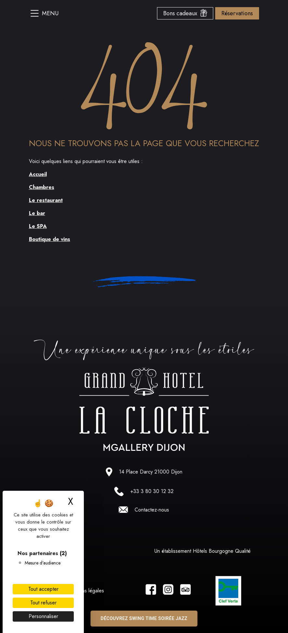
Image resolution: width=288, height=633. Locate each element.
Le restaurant (46, 200)
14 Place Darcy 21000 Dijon (150, 471)
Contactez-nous (152, 509)
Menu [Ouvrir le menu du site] (45, 13)
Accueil (38, 174)
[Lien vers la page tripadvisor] (185, 590)
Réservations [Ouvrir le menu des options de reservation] (237, 13)
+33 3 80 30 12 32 (152, 491)
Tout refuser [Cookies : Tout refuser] (43, 602)
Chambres (41, 187)
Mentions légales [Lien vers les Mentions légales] (85, 590)
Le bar (37, 213)
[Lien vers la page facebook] (151, 590)
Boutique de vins (49, 239)
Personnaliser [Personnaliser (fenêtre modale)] (43, 616)
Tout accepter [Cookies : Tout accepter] (43, 589)
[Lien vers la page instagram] (168, 590)
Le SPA (38, 226)
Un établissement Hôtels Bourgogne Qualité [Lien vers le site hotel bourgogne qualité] (202, 551)
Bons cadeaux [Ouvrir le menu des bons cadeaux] (185, 13)
